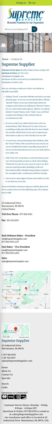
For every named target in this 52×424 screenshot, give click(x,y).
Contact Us (7, 374)
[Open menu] (46, 29)
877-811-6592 (9, 354)
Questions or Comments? (15, 392)
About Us (6, 371)
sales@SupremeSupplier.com (13, 76)
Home (5, 59)
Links (5, 387)
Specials (6, 378)
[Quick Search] (16, 29)
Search (5, 383)
